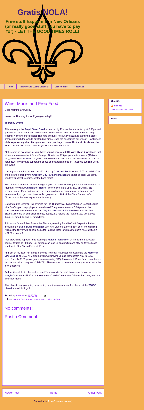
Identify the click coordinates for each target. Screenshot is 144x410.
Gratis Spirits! (61, 87)
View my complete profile (122, 109)
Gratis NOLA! (42, 12)
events (16, 299)
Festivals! (79, 87)
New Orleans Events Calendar (34, 87)
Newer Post (12, 392)
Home (10, 87)
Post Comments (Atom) (60, 401)
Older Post (95, 392)
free (23, 299)
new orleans (40, 299)
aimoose (118, 106)
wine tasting (53, 299)
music (29, 299)
